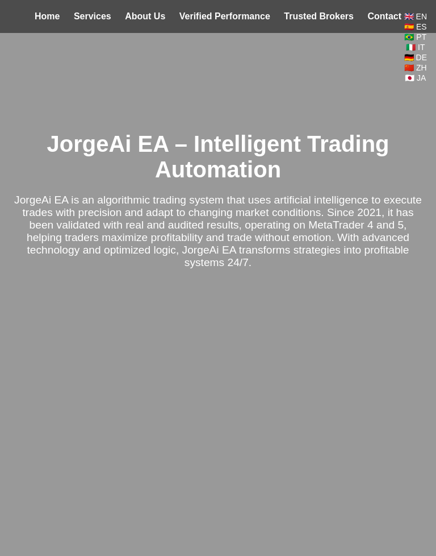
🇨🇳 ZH (415, 67)
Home (47, 16)
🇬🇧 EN (415, 16)
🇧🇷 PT (415, 37)
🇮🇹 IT (415, 47)
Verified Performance (224, 16)
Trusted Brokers (319, 16)
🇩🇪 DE (415, 57)
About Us (145, 16)
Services (92, 16)
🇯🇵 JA (415, 77)
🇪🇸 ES (415, 26)
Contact (384, 16)
